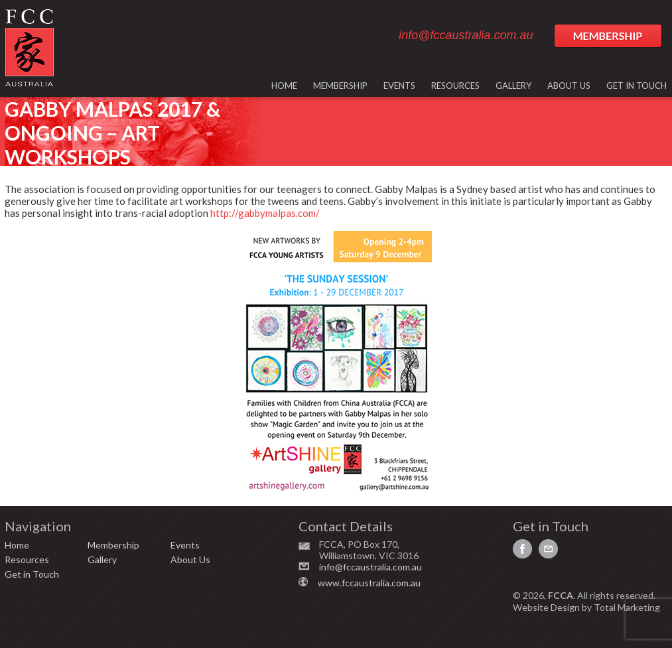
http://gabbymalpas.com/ (265, 213)
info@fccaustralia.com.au (466, 35)
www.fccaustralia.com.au (369, 582)
